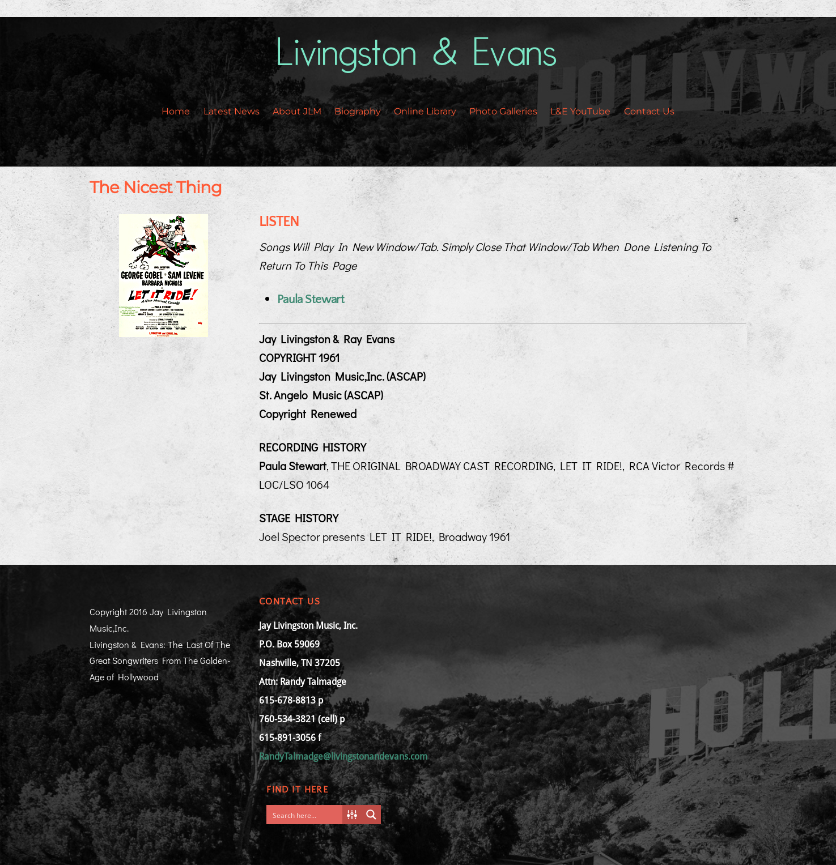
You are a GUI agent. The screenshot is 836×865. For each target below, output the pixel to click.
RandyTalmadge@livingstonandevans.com (343, 756)
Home (176, 111)
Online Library (425, 111)
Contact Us (649, 111)
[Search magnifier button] (371, 814)
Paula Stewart (311, 299)
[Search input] (307, 814)
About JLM (297, 111)
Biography (357, 111)
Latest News (231, 111)
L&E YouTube (580, 111)
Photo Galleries (503, 111)
